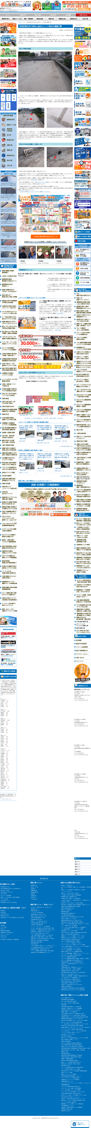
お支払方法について (5, 900)
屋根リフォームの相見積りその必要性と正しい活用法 (73, 889)
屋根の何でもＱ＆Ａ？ (66, 1110)
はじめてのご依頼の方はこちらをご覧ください (41, 907)
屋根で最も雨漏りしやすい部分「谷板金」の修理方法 (73, 1050)
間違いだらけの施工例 (66, 909)
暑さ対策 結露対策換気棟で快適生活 (69, 1060)
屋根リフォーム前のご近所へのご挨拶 (69, 893)
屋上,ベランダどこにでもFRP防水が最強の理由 (71, 1022)
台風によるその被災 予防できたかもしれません (71, 984)
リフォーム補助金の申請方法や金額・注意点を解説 (42, 950)
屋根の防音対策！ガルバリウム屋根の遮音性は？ (72, 962)
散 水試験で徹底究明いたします (38, 917)
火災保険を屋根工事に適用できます (39, 923)
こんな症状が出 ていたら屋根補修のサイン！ (71, 977)
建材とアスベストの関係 (66, 1072)
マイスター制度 (4, 899)
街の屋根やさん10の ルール (7, 892)
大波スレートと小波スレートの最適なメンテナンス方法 (73, 1095)
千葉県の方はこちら (45, 415)
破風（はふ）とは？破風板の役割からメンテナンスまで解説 (74, 1037)
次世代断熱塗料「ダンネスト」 (68, 1105)
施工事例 (53, 15)
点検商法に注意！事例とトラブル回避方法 (70, 898)
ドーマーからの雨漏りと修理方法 (68, 1102)
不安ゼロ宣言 (4, 893)
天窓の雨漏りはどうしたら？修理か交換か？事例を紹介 (73, 1015)
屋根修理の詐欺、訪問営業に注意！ (69, 896)
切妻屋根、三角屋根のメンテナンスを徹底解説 (71, 1008)
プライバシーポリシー (6, 934)
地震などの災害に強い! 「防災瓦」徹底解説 (71, 969)
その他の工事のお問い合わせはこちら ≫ (45, 236)
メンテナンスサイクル (66, 891)
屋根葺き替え (6, 19)
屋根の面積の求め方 (65, 1053)
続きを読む (60, 313)
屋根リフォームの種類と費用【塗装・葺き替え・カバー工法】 (75, 923)
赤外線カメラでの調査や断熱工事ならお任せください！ (43, 929)
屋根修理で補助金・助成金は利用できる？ (40, 949)
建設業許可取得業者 (5, 930)
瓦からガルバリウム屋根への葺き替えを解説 (71, 955)
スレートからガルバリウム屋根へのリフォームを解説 (73, 944)
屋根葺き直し (74, 19)
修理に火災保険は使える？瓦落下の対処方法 (71, 981)
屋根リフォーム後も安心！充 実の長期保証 (10, 897)
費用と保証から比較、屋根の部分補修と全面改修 (72, 922)
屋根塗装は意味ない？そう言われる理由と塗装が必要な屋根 (74, 1017)
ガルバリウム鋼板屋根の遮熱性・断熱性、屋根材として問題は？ (75, 958)
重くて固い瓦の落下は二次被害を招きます (70, 979)
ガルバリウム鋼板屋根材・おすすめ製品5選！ (71, 949)
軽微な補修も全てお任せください (38, 914)
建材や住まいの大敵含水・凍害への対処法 (70, 1063)
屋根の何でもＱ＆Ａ (5, 915)
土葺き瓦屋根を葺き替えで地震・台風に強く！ (71, 1093)
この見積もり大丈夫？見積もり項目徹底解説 (71, 895)
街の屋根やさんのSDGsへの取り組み (9, 902)
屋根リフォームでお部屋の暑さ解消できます (71, 1062)
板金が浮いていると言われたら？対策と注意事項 (72, 903)
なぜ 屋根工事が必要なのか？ (67, 915)
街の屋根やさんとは (5, 886)
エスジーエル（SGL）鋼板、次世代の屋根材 (71, 1088)
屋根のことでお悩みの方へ (67, 885)
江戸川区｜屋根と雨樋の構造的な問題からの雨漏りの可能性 (50, 418)
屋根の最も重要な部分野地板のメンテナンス (71, 1076)
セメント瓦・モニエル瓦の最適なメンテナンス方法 (72, 1091)
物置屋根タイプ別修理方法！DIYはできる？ (41, 931)
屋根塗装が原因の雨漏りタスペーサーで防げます (72, 1018)
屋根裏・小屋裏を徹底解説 (67, 1058)
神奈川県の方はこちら (26, 415)
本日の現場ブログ (5, 914)
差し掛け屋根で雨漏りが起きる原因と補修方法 (71, 1044)
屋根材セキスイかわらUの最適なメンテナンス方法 (72, 937)
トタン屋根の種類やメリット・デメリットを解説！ (72, 929)
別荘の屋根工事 (34, 943)
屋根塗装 (33, 888)
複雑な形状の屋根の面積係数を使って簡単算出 (71, 1055)
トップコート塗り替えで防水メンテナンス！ (71, 1032)
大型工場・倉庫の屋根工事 (37, 924)
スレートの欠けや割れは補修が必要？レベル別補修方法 (73, 927)
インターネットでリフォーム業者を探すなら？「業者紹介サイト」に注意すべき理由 (76, 901)
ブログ (24, 22)
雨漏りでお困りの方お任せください (39, 916)
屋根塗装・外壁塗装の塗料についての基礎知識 (71, 1107)
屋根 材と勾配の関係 (66, 1041)
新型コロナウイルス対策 (42, 182)
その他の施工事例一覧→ (66, 446)
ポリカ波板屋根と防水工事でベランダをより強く (42, 947)
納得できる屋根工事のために (67, 908)
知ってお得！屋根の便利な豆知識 (68, 1001)
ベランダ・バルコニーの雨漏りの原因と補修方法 (72, 1029)
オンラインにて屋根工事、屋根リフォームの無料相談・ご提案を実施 (76, 888)
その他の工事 (34, 899)
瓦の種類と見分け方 (65, 1065)
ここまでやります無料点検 (37, 912)
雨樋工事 (51, 19)
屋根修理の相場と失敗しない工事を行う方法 (71, 920)
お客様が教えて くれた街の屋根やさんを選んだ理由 (12, 917)
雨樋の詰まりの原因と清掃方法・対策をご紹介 (41, 936)
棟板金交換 (40, 19)
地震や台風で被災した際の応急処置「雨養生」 (71, 1057)
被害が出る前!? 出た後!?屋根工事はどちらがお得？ (72, 916)
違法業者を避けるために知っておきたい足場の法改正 (73, 989)
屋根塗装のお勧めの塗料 (66, 1109)
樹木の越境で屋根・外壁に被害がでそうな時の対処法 (73, 972)
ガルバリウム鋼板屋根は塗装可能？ (69, 956)
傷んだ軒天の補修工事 (66, 1036)
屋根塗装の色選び (65, 911)
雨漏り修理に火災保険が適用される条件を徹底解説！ (73, 988)
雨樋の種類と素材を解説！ (37, 942)
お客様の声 (22, 15)
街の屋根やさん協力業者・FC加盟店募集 (10, 939)
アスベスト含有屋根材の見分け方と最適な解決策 (72, 1067)
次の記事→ (60, 418)
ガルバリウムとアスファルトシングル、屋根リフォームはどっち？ (76, 1083)
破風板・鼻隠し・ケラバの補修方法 (69, 1011)
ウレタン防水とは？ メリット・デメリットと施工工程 (73, 1030)
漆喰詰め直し (62, 19)
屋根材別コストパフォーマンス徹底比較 (70, 1079)
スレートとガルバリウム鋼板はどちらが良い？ (71, 942)
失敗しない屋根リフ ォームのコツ (68, 918)
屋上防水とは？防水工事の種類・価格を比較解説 (72, 1025)
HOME (19, 22)
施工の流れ (38, 15)
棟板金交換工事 (34, 892)
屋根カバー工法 (17, 19)
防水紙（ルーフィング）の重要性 (68, 1074)
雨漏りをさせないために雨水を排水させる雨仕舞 (72, 1046)
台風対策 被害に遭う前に (36, 919)
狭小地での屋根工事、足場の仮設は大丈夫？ (71, 939)
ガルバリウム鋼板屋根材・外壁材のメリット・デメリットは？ (75, 953)
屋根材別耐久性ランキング (67, 1081)
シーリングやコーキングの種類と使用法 (70, 1077)
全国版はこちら (65, 415)
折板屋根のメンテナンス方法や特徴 (69, 930)
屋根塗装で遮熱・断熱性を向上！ (68, 913)
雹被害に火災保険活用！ (66, 986)
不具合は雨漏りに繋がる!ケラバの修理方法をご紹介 (72, 1013)
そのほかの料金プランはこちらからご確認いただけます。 (35, 191)
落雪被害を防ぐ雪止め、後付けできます (70, 970)
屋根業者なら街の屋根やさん (7, 932)
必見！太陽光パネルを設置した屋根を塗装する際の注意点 (74, 932)
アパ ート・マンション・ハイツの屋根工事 (40, 926)
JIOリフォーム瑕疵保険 (6, 895)
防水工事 (85, 19)
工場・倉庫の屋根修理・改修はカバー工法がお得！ (42, 935)
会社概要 (68, 15)
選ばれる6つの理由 (5, 890)
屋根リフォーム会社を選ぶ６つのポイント (70, 974)
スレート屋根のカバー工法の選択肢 (69, 925)
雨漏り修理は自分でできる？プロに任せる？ (71, 1010)
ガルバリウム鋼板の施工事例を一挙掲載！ (70, 941)
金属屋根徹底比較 (65, 1084)
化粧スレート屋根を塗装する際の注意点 (70, 934)
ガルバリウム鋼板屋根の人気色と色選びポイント (72, 960)
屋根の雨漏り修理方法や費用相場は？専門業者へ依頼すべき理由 (75, 1048)
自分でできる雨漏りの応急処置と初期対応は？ (71, 1043)
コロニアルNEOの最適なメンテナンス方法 (70, 948)
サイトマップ (4, 937)
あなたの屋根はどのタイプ (67, 997)
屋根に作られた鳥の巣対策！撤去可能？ (40, 940)
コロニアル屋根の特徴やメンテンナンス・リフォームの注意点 (75, 946)
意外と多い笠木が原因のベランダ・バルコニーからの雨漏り (74, 1020)
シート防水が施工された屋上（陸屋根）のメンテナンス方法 (74, 1024)
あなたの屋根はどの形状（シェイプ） (69, 1039)
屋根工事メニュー (35, 909)
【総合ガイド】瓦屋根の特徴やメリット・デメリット (73, 963)
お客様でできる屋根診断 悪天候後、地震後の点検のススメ (75, 975)
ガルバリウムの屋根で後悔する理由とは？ (70, 1086)
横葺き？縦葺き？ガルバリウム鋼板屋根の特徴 (71, 951)
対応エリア (3, 929)
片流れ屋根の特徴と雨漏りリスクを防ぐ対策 (71, 1006)
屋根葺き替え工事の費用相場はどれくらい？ (41, 952)
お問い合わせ (83, 15)
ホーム (7, 15)
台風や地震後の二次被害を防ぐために (69, 982)
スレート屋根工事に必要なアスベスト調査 (70, 1069)
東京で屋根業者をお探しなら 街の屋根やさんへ (11, 888)
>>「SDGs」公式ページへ (6, 799)
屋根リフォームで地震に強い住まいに (39, 921)
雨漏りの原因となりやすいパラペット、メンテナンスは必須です (75, 1027)
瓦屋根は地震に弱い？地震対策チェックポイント (72, 967)
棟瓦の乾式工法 (64, 965)
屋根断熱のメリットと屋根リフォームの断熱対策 (72, 1103)
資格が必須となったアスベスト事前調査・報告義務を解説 (74, 1070)
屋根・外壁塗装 (28, 19)
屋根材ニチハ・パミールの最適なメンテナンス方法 (72, 936)
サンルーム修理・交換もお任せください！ (40, 933)
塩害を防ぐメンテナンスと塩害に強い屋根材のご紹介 (73, 1100)
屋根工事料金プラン (35, 910)
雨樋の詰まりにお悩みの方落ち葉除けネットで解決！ (43, 938)
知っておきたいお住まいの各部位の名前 (70, 1003)
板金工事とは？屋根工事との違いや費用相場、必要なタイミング (75, 904)
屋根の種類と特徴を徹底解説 (67, 999)
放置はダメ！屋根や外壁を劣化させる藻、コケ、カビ (73, 1098)
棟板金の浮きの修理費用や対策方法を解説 (70, 906)
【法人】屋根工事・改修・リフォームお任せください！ (43, 945)
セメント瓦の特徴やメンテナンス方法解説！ (71, 1090)
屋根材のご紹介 (64, 1051)
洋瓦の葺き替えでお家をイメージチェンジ (70, 1096)
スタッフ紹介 (4, 927)
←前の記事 (27, 418)
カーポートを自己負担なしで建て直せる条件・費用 (42, 928)
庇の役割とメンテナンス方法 (67, 1034)
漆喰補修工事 (34, 890)
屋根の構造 (63, 1004)
